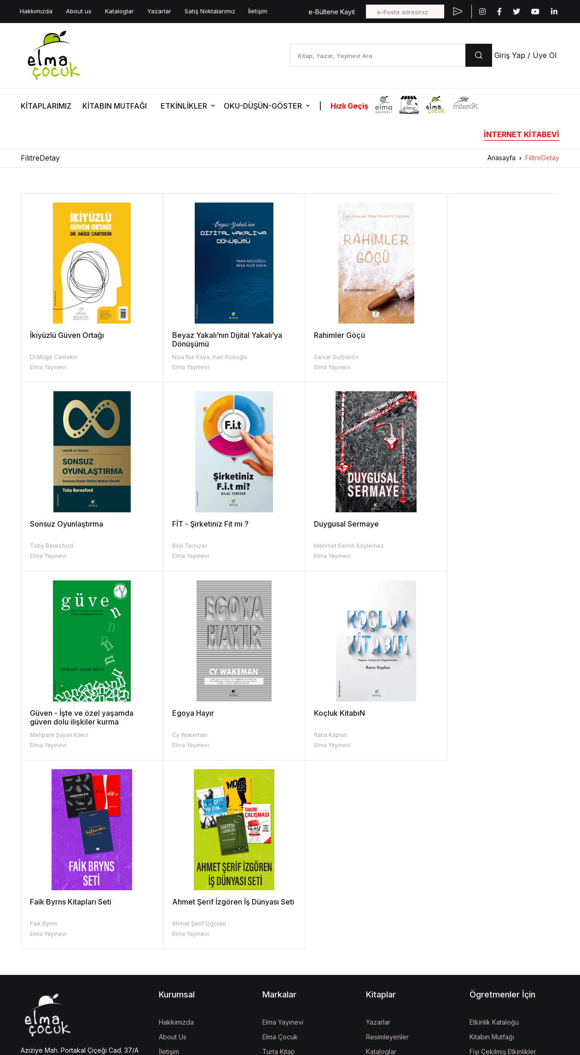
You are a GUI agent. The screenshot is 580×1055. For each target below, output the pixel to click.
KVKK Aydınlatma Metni (52, 950)
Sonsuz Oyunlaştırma (470, 335)
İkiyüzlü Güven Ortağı (67, 335)
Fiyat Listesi (383, 906)
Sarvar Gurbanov (321, 357)
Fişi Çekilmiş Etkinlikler (503, 862)
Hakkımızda (36, 11)
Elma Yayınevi (48, 367)
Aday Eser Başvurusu (398, 892)
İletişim (257, 11)
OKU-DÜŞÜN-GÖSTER (263, 105)
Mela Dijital (278, 1002)
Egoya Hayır (455, 523)
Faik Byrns (178, 734)
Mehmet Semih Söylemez (199, 545)
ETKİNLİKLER (184, 105)
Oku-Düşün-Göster (498, 877)
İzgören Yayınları (287, 877)
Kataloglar (119, 11)
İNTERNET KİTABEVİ (521, 134)
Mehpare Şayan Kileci (328, 545)
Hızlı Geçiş (349, 105)
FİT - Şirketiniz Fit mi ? (68, 523)
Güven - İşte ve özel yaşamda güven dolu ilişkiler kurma (351, 528)
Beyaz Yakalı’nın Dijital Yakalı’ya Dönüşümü (219, 339)
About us (79, 11)
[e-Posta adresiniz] (405, 11)
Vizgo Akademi (285, 987)
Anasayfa (501, 158)
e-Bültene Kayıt (331, 12)
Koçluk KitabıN (55, 713)
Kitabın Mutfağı (492, 848)
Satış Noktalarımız (210, 11)
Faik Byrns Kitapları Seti (205, 713)
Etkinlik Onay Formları (502, 892)
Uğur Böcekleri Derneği (298, 947)
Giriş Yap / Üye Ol (525, 55)
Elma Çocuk (280, 848)
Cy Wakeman (451, 545)
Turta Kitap (278, 862)
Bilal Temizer (47, 545)
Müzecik (275, 892)
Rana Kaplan (46, 734)
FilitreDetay (542, 158)
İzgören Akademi (288, 932)
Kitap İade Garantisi (395, 877)
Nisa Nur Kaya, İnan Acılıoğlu (201, 357)
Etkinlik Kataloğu (494, 833)
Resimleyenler (387, 848)
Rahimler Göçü (324, 335)
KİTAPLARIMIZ (46, 105)
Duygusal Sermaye (196, 523)
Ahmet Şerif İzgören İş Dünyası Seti (352, 717)
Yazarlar (159, 11)
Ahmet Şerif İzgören (326, 734)
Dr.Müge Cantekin (54, 357)
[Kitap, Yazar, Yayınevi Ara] (377, 55)
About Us (172, 848)
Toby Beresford (455, 357)
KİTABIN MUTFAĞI (114, 105)
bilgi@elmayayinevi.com (57, 888)
